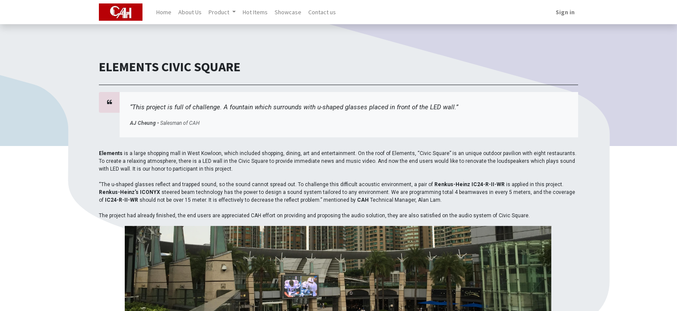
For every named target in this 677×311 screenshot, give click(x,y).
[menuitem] (164, 12)
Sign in (565, 12)
